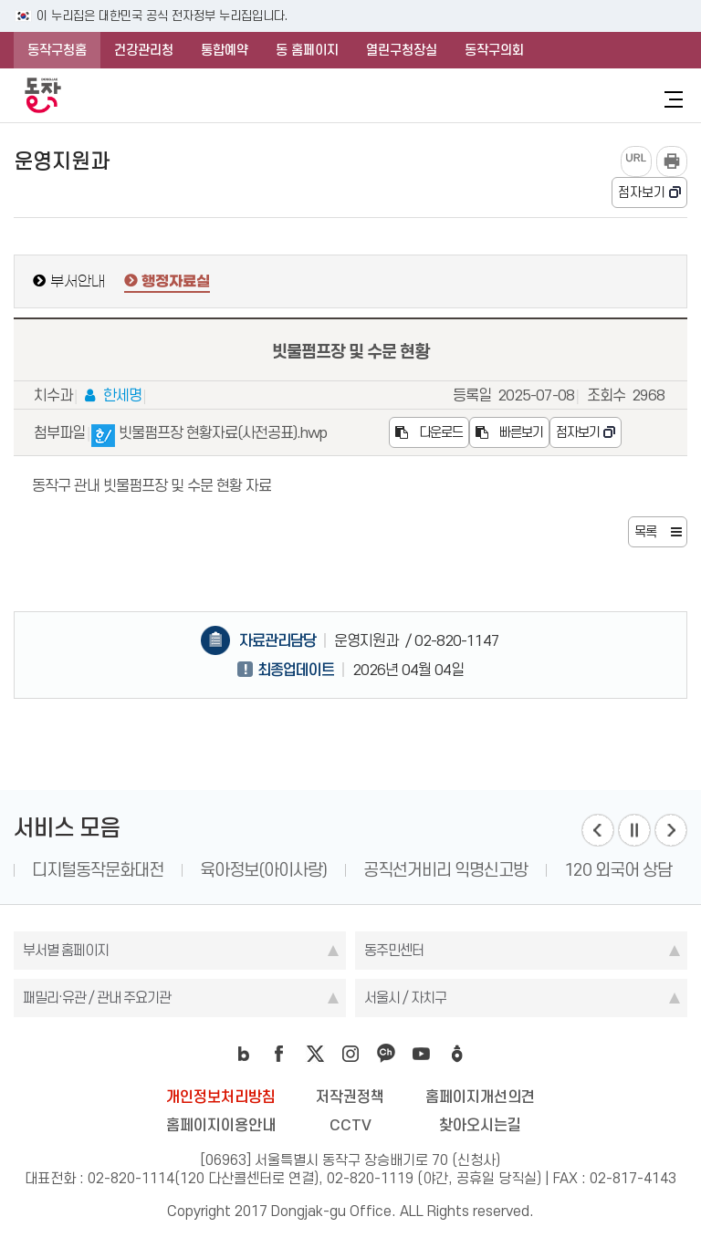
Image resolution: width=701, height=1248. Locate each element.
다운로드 (429, 432)
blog (244, 1054)
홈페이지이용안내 (221, 1125)
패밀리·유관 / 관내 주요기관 (97, 997)
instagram (350, 1054)
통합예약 (224, 50)
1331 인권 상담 (83, 869)
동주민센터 (394, 950)
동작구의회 (494, 50)
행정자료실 (175, 282)
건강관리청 (143, 50)
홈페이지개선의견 (480, 1096)
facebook (279, 1054)
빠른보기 (509, 432)
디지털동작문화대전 (236, 869)
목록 (645, 532)
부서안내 (77, 281)
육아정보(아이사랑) (402, 869)
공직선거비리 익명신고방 (584, 869)
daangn (457, 1054)
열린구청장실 (401, 50)
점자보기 (641, 192)
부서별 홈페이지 (66, 950)
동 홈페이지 (307, 50)
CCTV (350, 1125)
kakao (386, 1054)
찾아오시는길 (480, 1125)
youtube (422, 1054)
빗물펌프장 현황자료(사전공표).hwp (209, 435)
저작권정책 (350, 1096)
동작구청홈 (57, 50)
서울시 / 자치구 (405, 997)
